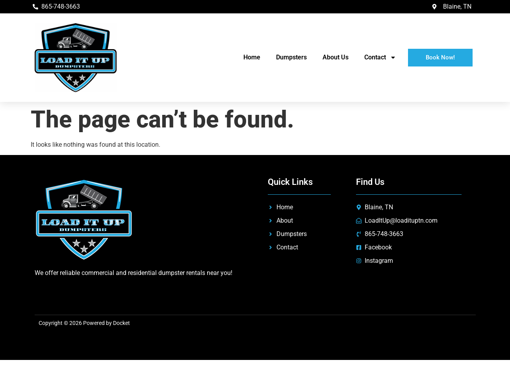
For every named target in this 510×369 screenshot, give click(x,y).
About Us (336, 57)
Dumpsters (291, 57)
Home (251, 57)
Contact (380, 57)
